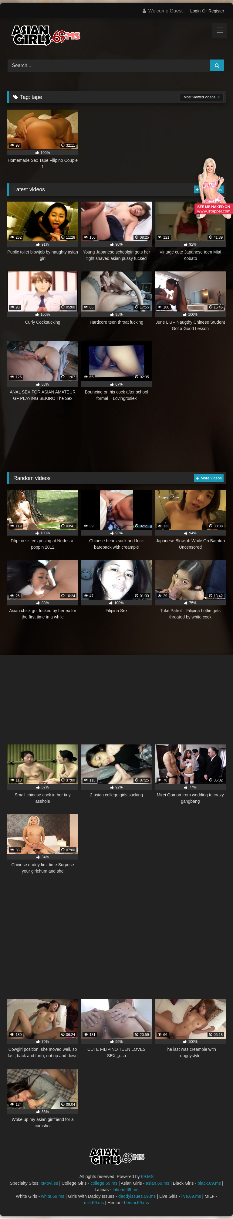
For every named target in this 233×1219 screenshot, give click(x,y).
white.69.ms (52, 1196)
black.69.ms (209, 1183)
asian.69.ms (157, 1183)
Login (195, 11)
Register (216, 11)
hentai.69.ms (136, 1202)
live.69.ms (191, 1196)
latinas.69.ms (125, 1189)
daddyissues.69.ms (137, 1196)
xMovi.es (49, 1183)
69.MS (147, 1176)
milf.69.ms (94, 1202)
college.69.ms (103, 1183)
